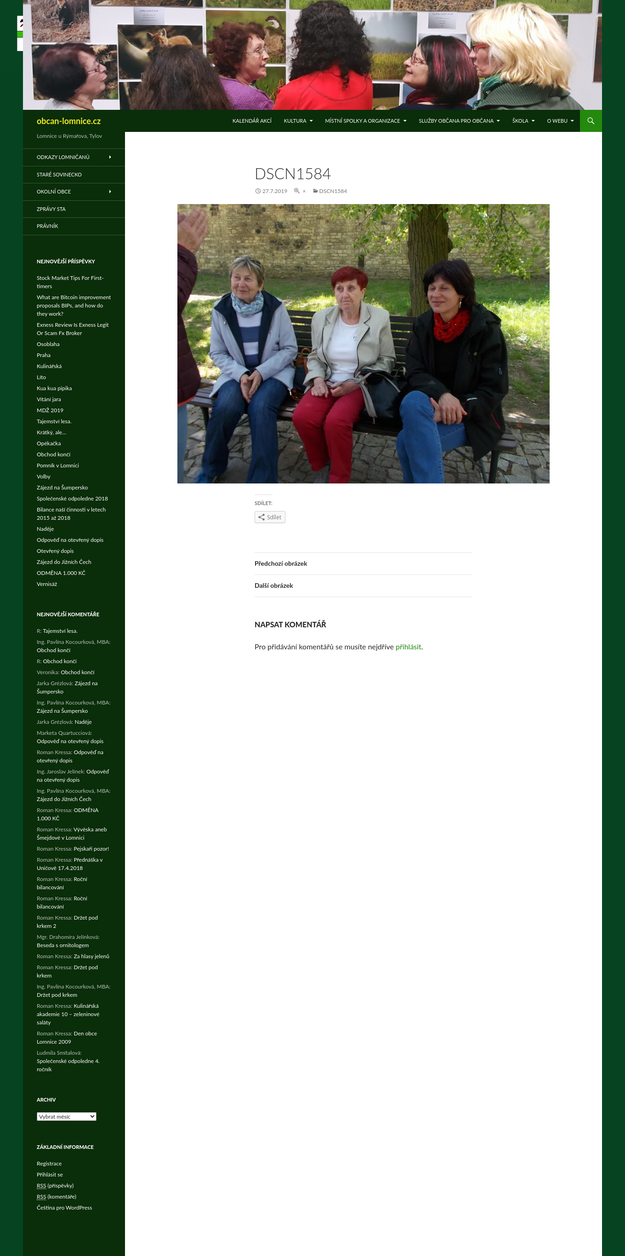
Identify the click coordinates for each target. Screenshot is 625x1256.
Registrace (49, 1163)
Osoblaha (48, 344)
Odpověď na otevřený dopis (70, 539)
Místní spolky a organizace (362, 121)
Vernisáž (47, 583)
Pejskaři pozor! (91, 848)
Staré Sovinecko (59, 174)
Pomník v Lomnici (58, 465)
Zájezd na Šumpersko (62, 487)
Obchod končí (53, 454)
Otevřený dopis (55, 550)
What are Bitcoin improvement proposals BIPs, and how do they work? (74, 305)
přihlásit (408, 646)
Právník (47, 226)
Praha (44, 355)
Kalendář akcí (252, 121)
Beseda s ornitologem (63, 945)
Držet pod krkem (57, 994)
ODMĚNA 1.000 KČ (61, 572)
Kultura (295, 121)
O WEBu (557, 121)
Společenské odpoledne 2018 (72, 498)
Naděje (45, 528)
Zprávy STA (51, 209)
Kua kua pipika (54, 388)
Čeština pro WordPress (64, 1207)
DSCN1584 (333, 191)
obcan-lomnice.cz (69, 121)
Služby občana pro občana (456, 121)
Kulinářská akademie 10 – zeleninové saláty (68, 1014)
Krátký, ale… (51, 432)
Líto (41, 377)
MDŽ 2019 (50, 410)
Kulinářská (49, 366)
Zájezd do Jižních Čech (64, 561)
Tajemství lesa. (54, 421)
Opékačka (49, 443)
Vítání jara (49, 399)
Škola (520, 121)
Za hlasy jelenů (91, 956)
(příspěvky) (55, 1185)
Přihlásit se (50, 1174)
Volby (44, 476)
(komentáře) (56, 1196)
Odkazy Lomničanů (63, 157)
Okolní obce (54, 191)
